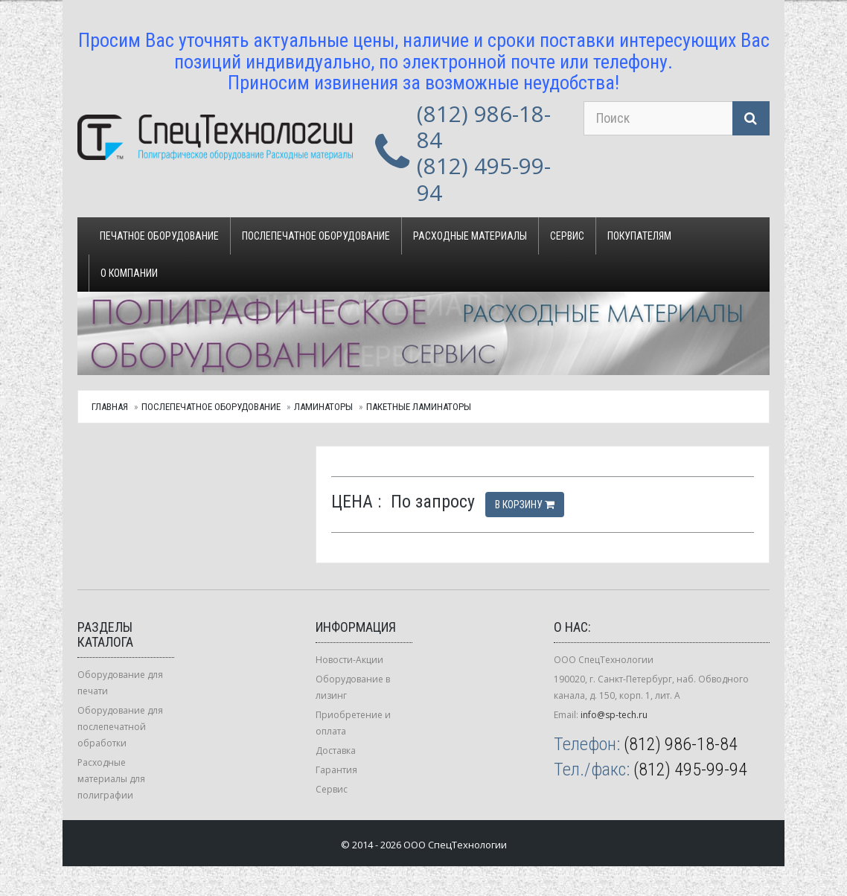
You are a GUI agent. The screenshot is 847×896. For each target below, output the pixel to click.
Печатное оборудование (159, 236)
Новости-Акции (349, 659)
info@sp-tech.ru (614, 714)
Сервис (567, 236)
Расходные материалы (470, 236)
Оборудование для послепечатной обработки (120, 726)
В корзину (524, 505)
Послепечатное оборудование (316, 236)
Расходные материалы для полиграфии (111, 778)
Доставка (336, 750)
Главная (110, 406)
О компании (129, 273)
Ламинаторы (323, 406)
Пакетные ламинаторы (418, 406)
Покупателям (639, 236)
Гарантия (336, 770)
